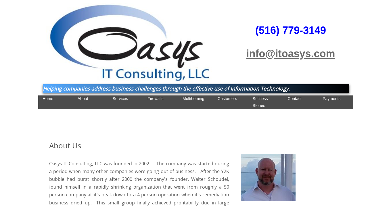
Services (120, 98)
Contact (294, 98)
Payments (331, 98)
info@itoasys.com (290, 54)
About (83, 98)
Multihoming (193, 98)
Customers (227, 98)
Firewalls (155, 98)
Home (48, 98)
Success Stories (260, 102)
